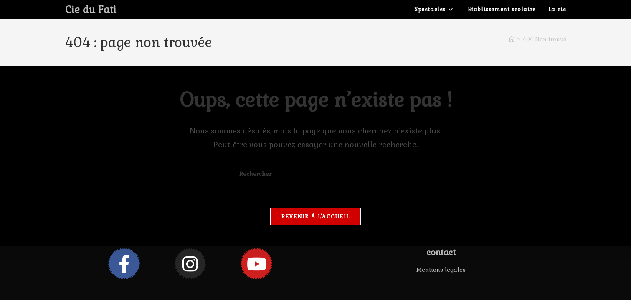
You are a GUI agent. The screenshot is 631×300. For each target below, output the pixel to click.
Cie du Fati (90, 9)
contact (441, 252)
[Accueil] (511, 39)
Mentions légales (441, 269)
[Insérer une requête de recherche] (315, 174)
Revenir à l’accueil (315, 216)
